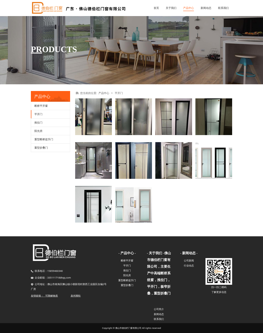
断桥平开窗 (41, 106)
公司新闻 (189, 260)
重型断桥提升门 (43, 139)
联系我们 (223, 8)
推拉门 (38, 122)
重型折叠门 (41, 147)
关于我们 (171, 8)
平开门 (38, 114)
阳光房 (38, 131)
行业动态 (189, 265)
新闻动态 (206, 8)
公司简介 (159, 309)
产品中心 (188, 8)
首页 (156, 8)
